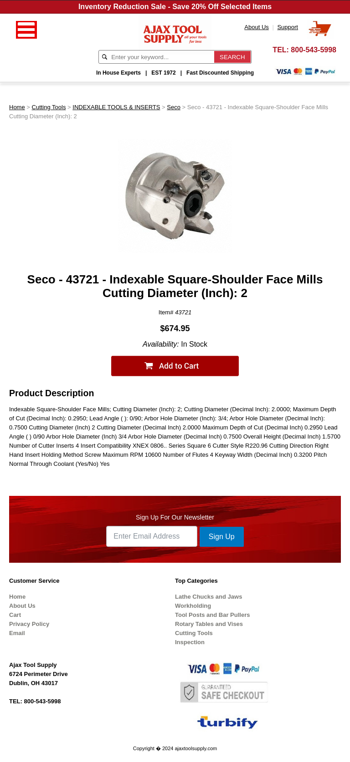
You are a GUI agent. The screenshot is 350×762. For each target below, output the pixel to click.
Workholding (193, 605)
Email (17, 633)
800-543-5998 (313, 50)
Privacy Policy (29, 624)
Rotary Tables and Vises (209, 624)
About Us (22, 605)
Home (17, 107)
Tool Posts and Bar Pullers (212, 614)
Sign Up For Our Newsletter (175, 517)
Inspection (190, 642)
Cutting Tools (49, 107)
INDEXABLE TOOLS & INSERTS (116, 107)
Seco (173, 107)
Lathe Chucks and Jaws (208, 596)
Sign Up (222, 536)
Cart (15, 614)
